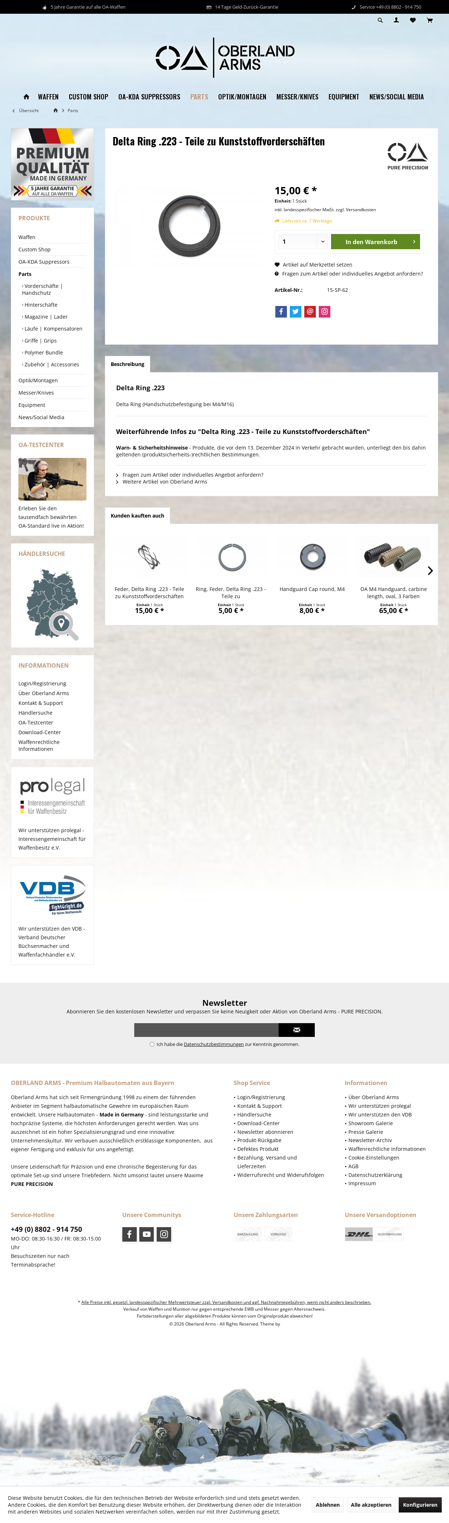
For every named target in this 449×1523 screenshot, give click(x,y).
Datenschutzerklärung (375, 1174)
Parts (24, 274)
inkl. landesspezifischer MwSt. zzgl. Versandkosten (325, 210)
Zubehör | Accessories (51, 364)
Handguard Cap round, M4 (312, 589)
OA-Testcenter (35, 722)
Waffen (26, 237)
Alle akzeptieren (371, 1504)
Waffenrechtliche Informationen (39, 745)
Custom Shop (34, 249)
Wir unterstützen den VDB (380, 1114)
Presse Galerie (365, 1131)
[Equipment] (343, 96)
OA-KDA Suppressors (43, 261)
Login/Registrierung (42, 683)
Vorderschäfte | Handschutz (42, 289)
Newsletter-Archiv (370, 1140)
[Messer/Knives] (297, 96)
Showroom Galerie (370, 1123)
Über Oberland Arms (43, 693)
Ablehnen (328, 1504)
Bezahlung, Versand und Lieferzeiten (267, 1162)
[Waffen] (48, 96)
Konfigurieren (420, 1504)
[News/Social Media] (396, 96)
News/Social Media (41, 417)
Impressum (362, 1183)
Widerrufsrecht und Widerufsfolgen (280, 1174)
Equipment (31, 404)
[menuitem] (429, 20)
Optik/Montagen (38, 380)
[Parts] (199, 96)
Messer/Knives (36, 392)
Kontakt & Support (40, 702)
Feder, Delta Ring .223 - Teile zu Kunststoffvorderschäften (149, 593)
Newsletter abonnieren (265, 1131)
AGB (353, 1166)
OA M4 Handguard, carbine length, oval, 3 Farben (393, 593)
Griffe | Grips (40, 340)
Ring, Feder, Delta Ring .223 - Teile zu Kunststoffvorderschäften (231, 593)
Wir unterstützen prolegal (379, 1105)
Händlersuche (35, 712)
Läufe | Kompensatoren (52, 328)
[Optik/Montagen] (242, 96)
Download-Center (39, 732)
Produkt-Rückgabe (259, 1140)
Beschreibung (127, 364)
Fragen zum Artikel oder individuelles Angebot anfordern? (349, 273)
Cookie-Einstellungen (373, 1157)
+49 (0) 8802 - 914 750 (46, 1229)
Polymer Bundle (43, 352)
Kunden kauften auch (137, 515)
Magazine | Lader (45, 316)
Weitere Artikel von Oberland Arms (161, 481)
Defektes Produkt (258, 1148)
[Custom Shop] (88, 96)
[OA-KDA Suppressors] (149, 96)
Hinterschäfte (40, 304)
